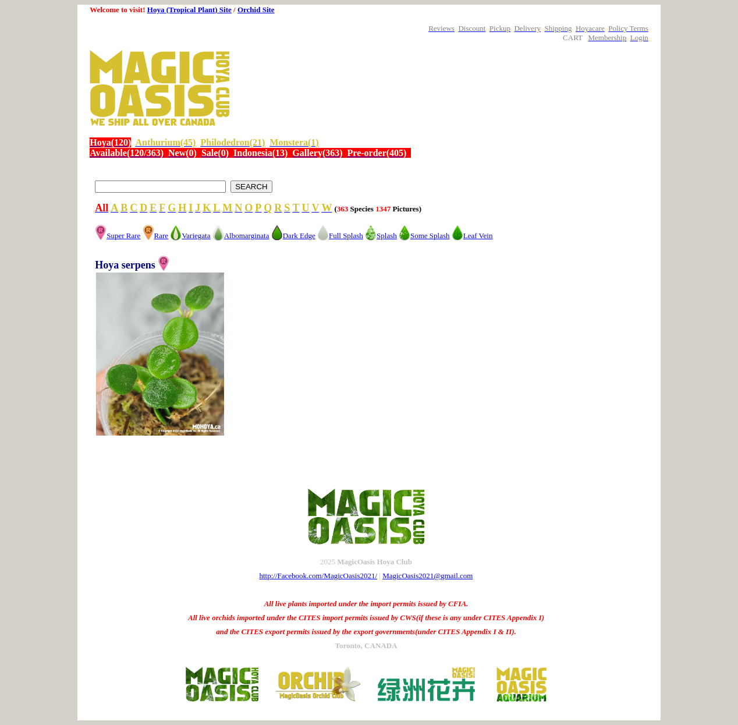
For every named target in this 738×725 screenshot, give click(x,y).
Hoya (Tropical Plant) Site (189, 9)
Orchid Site (256, 9)
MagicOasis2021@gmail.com (427, 575)
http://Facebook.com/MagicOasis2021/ (319, 575)
